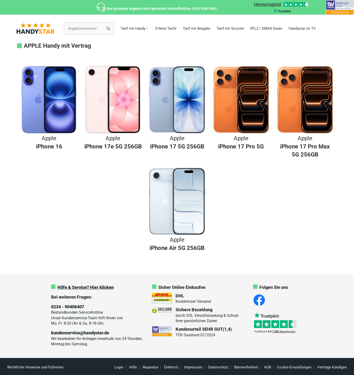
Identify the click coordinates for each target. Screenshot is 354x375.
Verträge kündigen (332, 367)
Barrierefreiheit (246, 367)
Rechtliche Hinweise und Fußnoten (35, 367)
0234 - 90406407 (67, 306)
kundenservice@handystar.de (80, 332)
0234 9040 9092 (204, 8)
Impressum (193, 367)
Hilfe (133, 367)
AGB (267, 367)
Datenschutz (218, 367)
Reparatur (150, 367)
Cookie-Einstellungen (294, 367)
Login (118, 367)
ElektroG (171, 367)
